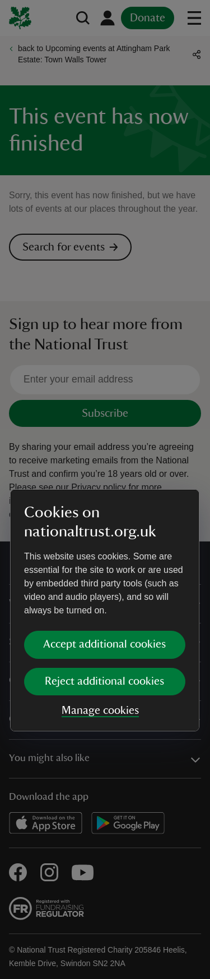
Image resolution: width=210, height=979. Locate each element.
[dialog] (105, 488)
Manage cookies (100, 589)
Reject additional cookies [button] (104, 560)
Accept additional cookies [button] (104, 523)
